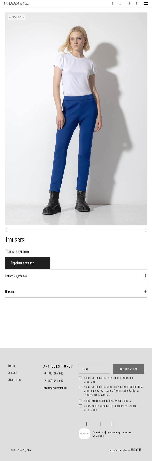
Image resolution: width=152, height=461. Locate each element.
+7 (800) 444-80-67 (53, 380)
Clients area (15, 379)
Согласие (97, 386)
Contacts (13, 372)
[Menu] (146, 3)
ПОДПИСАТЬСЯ (129, 369)
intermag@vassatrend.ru (55, 387)
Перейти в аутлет (22, 262)
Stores (11, 365)
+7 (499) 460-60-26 (53, 373)
